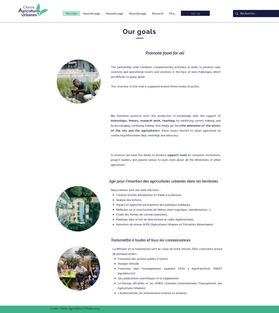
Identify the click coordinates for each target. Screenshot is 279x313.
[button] (157, 13)
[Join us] (195, 13)
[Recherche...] (259, 13)
